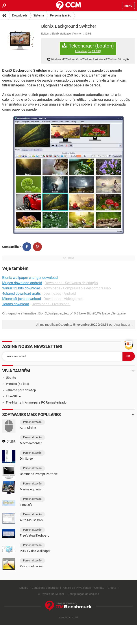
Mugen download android (22, 283)
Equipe (23, 587)
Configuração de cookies (83, 594)
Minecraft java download (21, 299)
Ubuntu (11, 377)
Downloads (20, 15)
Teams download (15, 304)
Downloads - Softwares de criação (71, 283)
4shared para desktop (21, 390)
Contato (99, 587)
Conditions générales (44, 587)
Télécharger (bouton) (88, 48)
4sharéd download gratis (21, 293)
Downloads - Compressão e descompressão (77, 288)
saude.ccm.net (68, 617)
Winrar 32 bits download (21, 288)
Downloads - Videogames (63, 299)
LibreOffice (13, 396)
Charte (111, 587)
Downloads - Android (59, 293)
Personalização (60, 15)
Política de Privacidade (76, 587)
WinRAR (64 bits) (17, 384)
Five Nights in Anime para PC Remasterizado (36, 402)
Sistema (38, 15)
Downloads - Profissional (51, 304)
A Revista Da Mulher (51, 594)
